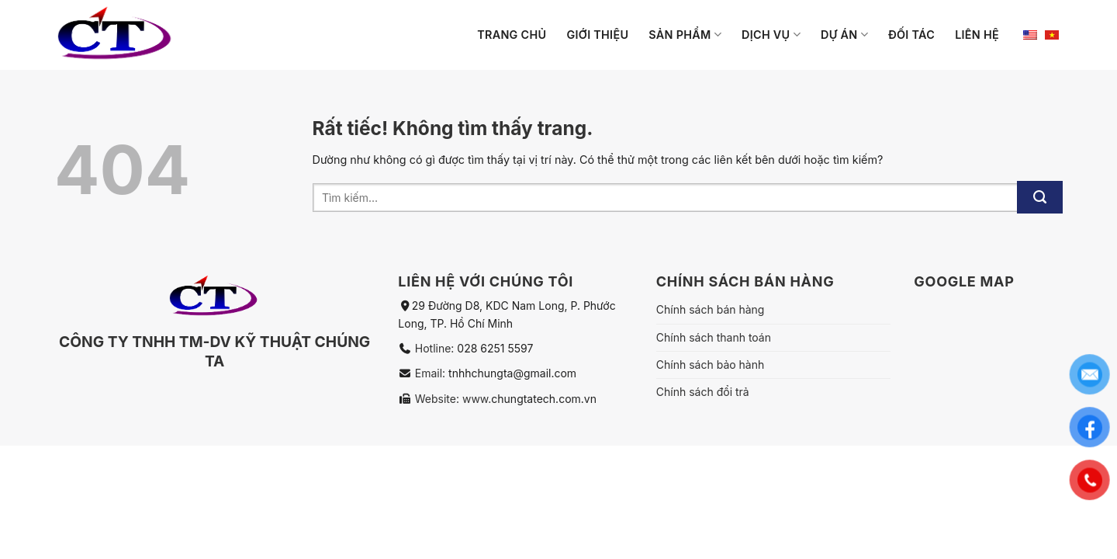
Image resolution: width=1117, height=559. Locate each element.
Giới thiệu (597, 34)
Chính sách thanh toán (713, 337)
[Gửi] (1040, 197)
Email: (431, 373)
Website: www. (451, 398)
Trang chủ (511, 34)
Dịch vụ (771, 34)
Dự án (844, 34)
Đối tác (911, 34)
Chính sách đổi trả (702, 391)
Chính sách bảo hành (710, 364)
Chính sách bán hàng (710, 309)
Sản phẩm (684, 34)
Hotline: (436, 348)
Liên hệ (977, 34)
